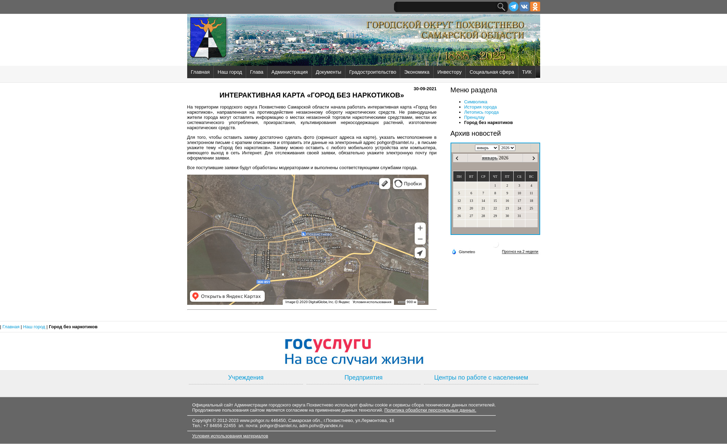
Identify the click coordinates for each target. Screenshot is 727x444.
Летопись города (481, 112)
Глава (256, 72)
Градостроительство (372, 72)
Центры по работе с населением (481, 377)
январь (489, 158)
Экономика (416, 72)
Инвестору (449, 72)
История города (480, 107)
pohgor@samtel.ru (278, 425)
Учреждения (246, 377)
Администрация (289, 72)
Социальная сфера (491, 72)
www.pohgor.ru (255, 420)
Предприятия (363, 377)
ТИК (527, 72)
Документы (328, 72)
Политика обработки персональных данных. (430, 410)
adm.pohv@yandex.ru (321, 425)
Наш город (230, 72)
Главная (200, 72)
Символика (475, 101)
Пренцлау (474, 117)
